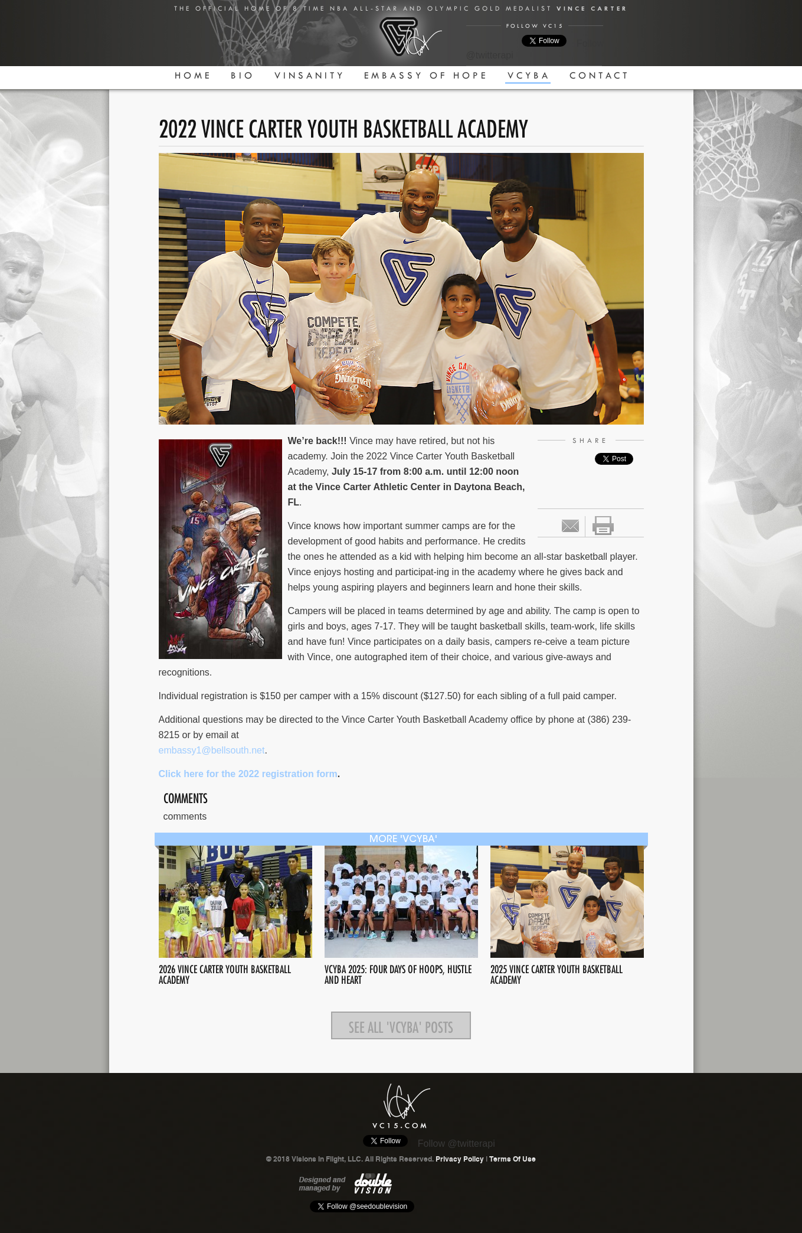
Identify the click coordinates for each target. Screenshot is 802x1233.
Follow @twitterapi (456, 1144)
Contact (599, 75)
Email (570, 526)
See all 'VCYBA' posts (401, 1025)
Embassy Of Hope (426, 75)
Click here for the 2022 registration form (248, 774)
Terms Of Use (512, 1159)
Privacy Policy (460, 1159)
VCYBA (529, 75)
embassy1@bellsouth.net (212, 750)
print (603, 525)
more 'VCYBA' (403, 839)
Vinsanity (309, 75)
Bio (243, 75)
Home (193, 75)
